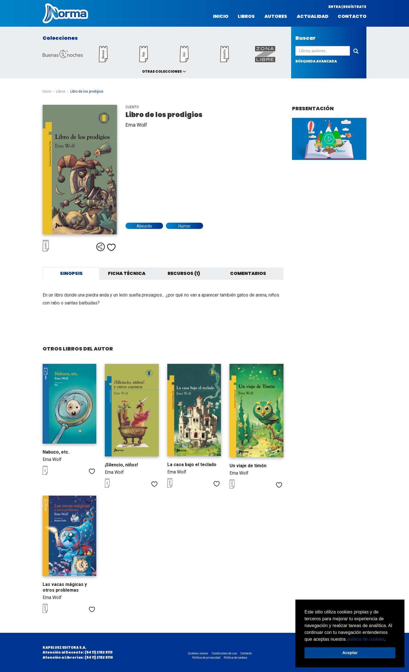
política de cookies (365, 639)
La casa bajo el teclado (191, 464)
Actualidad (312, 16)
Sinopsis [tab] (71, 273)
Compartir (100, 247)
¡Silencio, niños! (121, 465)
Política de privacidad (206, 657)
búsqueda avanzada (316, 61)
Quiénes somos (198, 653)
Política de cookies (235, 657)
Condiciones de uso (224, 653)
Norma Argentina (65, 13)
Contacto (352, 16)
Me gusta (111, 247)
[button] (388, 639)
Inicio (220, 16)
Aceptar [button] (350, 652)
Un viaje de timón (247, 465)
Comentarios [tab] (248, 273)
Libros (246, 16)
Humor (184, 226)
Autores (275, 16)
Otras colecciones (162, 71)
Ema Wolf (136, 125)
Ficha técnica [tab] (126, 273)
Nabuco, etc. (56, 452)
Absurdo (144, 226)
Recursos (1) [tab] (184, 273)
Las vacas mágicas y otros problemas (65, 587)
